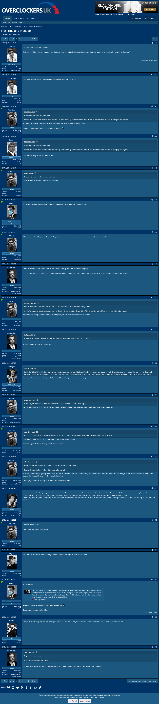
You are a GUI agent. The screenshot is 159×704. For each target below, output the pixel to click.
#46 (156, 200)
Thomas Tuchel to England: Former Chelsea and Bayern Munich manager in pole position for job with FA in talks (72, 590)
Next (33, 39)
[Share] (152, 42)
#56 (156, 520)
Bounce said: (29, 173)
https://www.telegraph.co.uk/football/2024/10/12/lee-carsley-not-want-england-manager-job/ (56, 269)
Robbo (5, 34)
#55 (156, 488)
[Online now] (2, 108)
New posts (6, 22)
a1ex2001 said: (29, 432)
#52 (156, 395)
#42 (156, 75)
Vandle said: (28, 368)
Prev (5, 39)
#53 (156, 426)
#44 (156, 136)
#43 (156, 106)
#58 (156, 580)
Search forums (17, 22)
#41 (156, 43)
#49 (156, 298)
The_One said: (29, 462)
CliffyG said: (28, 335)
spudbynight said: (30, 303)
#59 (156, 617)
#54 (156, 456)
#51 (156, 363)
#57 (156, 550)
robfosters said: (29, 112)
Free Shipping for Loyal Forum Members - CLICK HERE (115, 14)
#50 (156, 329)
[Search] (151, 18)
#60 (156, 647)
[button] (23, 18)
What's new (18, 18)
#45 (156, 168)
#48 (156, 264)
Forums (7, 18)
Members (30, 18)
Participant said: (30, 400)
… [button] (25, 39)
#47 (156, 232)
